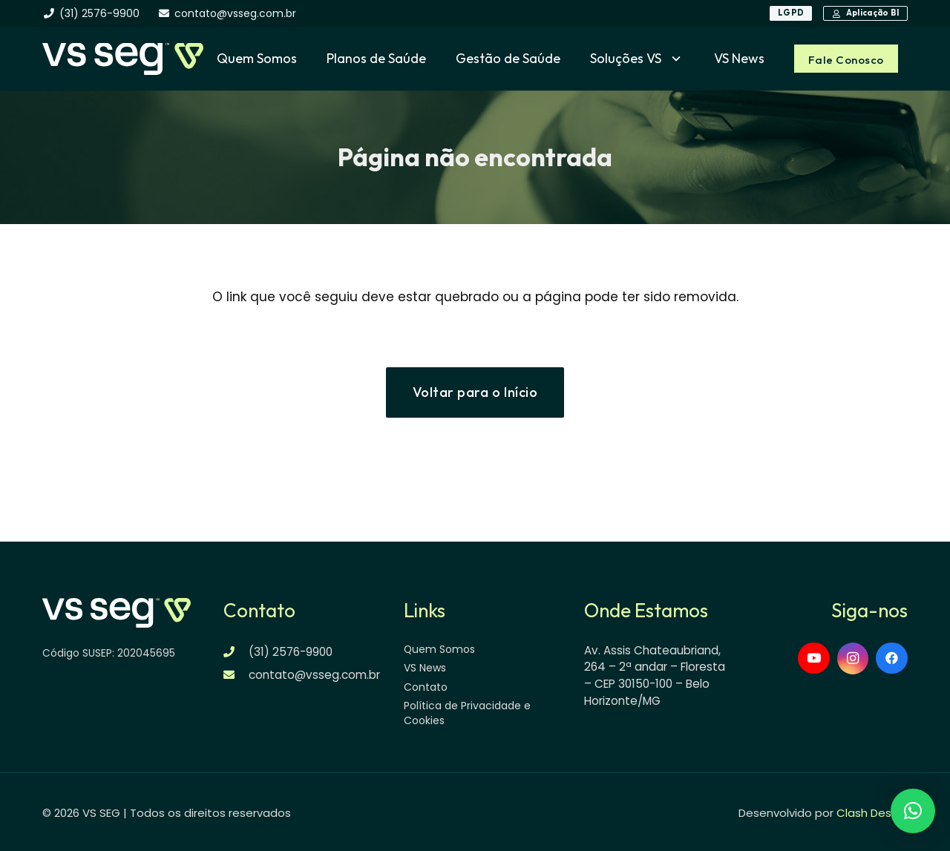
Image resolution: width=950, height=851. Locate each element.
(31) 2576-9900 (290, 652)
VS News (425, 667)
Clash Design (872, 813)
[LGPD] (791, 13)
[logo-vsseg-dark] (122, 59)
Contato (426, 687)
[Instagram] (853, 659)
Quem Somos (439, 649)
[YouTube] (814, 658)
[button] (672, 58)
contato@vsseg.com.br (314, 675)
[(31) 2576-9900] (236, 651)
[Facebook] (892, 658)
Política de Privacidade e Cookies (467, 713)
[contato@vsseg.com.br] (236, 674)
